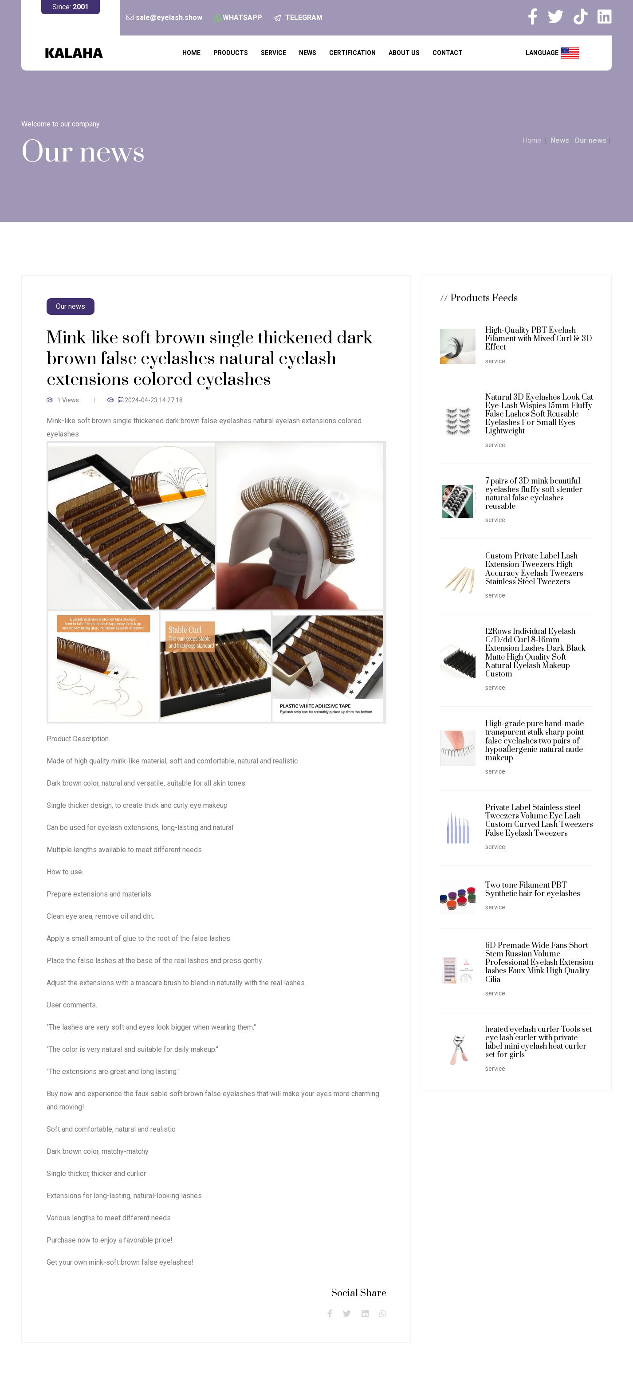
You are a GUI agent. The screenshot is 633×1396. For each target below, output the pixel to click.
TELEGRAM (303, 17)
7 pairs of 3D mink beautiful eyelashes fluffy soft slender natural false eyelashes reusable (533, 494)
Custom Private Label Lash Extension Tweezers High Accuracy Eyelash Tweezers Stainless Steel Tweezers (534, 569)
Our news (590, 140)
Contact (447, 52)
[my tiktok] (585, 17)
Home (191, 52)
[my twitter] (560, 17)
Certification (352, 52)
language (552, 53)
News (307, 52)
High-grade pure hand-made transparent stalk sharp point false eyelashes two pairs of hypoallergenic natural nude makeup (534, 741)
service (273, 52)
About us (404, 52)
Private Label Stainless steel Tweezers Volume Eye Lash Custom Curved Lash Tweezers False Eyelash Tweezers (539, 820)
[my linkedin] (605, 17)
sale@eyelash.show (169, 17)
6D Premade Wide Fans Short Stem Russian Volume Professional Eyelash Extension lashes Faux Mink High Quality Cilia (539, 963)
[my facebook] (537, 17)
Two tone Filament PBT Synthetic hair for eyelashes (532, 890)
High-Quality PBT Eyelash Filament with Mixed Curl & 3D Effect (538, 339)
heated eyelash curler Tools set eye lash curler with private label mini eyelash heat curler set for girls (538, 1042)
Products (230, 52)
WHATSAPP (242, 17)
